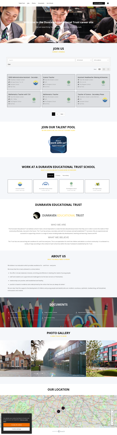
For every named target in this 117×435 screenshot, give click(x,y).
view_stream (103, 69)
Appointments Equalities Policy (86, 312)
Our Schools (50, 3)
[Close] (30, 416)
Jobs (28, 3)
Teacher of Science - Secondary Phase (91, 94)
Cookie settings (16, 429)
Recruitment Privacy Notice (18, 317)
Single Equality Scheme (50, 312)
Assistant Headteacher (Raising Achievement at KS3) (93, 77)
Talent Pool (22, 3)
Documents (41, 3)
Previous (3, 358)
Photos (34, 3)
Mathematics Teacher (50, 94)
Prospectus (13, 312)
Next (62, 114)
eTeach (58, 431)
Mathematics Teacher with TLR (19, 94)
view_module (99, 69)
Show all (50, 175)
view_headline (108, 69)
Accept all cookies (16, 425)
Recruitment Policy (49, 317)
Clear (9, 64)
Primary (57, 175)
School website (99, 3)
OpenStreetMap (107, 426)
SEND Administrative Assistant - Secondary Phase (23, 77)
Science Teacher (48, 77)
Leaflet (100, 426)
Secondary (66, 175)
